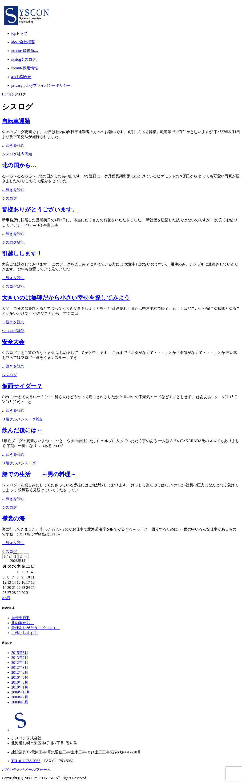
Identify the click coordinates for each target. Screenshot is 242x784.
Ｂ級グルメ (11, 419)
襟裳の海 (13, 518)
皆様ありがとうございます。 (40, 209)
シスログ (9, 154)
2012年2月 (19, 672)
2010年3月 (19, 682)
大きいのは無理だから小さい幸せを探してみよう (66, 298)
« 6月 (6, 598)
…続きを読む (13, 145)
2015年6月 (19, 653)
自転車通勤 (16, 121)
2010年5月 (19, 677)
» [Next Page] (26, 556)
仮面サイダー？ (22, 386)
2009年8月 (19, 702)
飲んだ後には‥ (22, 430)
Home (6, 94)
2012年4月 (19, 663)
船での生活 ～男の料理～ (39, 474)
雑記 (20, 242)
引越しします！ (22, 253)
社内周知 (24, 154)
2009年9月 (19, 697)
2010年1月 (19, 687)
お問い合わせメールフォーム (26, 770)
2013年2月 (19, 658)
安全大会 (13, 342)
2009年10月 (20, 692)
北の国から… (19, 165)
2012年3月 (19, 667)
